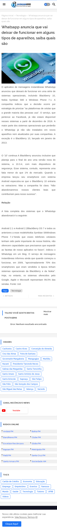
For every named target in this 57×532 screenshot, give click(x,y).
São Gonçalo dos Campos (26, 414)
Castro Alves (21, 379)
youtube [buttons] (16, 441)
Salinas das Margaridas (12, 399)
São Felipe (37, 409)
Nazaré (5, 394)
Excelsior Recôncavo (13, 474)
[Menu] (4, 4)
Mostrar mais (47, 343)
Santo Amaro (8, 404)
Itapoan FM (8, 480)
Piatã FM (7, 486)
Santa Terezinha (34, 399)
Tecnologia (21, 15)
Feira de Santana (27, 384)
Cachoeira (7, 379)
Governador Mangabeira (13, 389)
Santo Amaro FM (11, 492)
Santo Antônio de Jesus (29, 404)
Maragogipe (33, 389)
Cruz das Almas (9, 384)
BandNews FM (10, 468)
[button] (47, 4)
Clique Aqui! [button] (11, 524)
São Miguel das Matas (12, 420)
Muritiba (46, 389)
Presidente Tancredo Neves (25, 394)
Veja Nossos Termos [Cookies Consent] (25, 517)
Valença (29, 420)
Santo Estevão (9, 409)
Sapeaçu (24, 409)
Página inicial (8, 15)
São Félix (6, 414)
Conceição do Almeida (41, 379)
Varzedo (41, 420)
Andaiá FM (8, 462)
